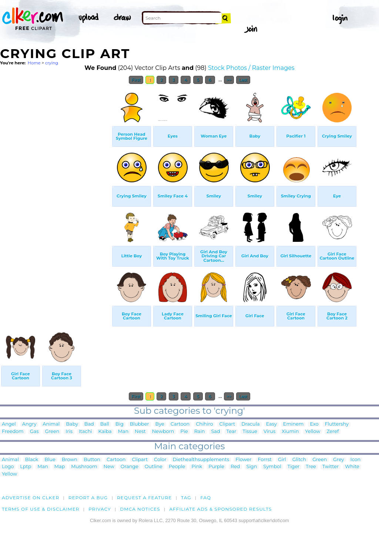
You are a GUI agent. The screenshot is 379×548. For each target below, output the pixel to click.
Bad (89, 424)
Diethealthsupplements (201, 459)
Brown (69, 459)
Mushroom (84, 466)
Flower (243, 459)
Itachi (85, 431)
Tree (311, 466)
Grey (338, 459)
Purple (216, 466)
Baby (72, 424)
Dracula (250, 424)
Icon (356, 459)
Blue (49, 459)
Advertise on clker (30, 497)
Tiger (293, 466)
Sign (251, 466)
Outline (153, 466)
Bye (159, 424)
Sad (215, 431)
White (352, 466)
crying (51, 62)
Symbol (272, 466)
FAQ (205, 497)
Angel (9, 424)
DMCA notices (140, 509)
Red (235, 466)
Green (52, 431)
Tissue (249, 431)
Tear (232, 431)
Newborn (163, 431)
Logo (8, 466)
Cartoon (180, 424)
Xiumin (290, 431)
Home (34, 62)
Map (59, 466)
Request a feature (144, 497)
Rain (199, 431)
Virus (269, 431)
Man (123, 431)
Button (92, 459)
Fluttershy (337, 424)
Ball (104, 424)
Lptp (25, 466)
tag (186, 497)
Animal (51, 424)
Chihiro (204, 424)
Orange (129, 466)
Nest (140, 431)
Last (243, 79)
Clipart (227, 424)
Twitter (330, 466)
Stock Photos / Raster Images (251, 67)
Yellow (312, 431)
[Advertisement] (55, 199)
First (136, 79)
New (109, 466)
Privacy (99, 509)
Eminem (293, 424)
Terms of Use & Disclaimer (41, 509)
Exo (314, 424)
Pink (196, 466)
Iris (69, 431)
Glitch (299, 459)
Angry (29, 424)
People (177, 466)
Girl (282, 459)
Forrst (264, 459)
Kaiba (105, 431)
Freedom (13, 431)
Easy (271, 424)
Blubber (139, 424)
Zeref (332, 431)
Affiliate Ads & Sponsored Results (220, 509)
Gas (34, 431)
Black (31, 459)
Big (119, 424)
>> (229, 79)
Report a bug (88, 497)
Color (160, 459)
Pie (184, 431)
